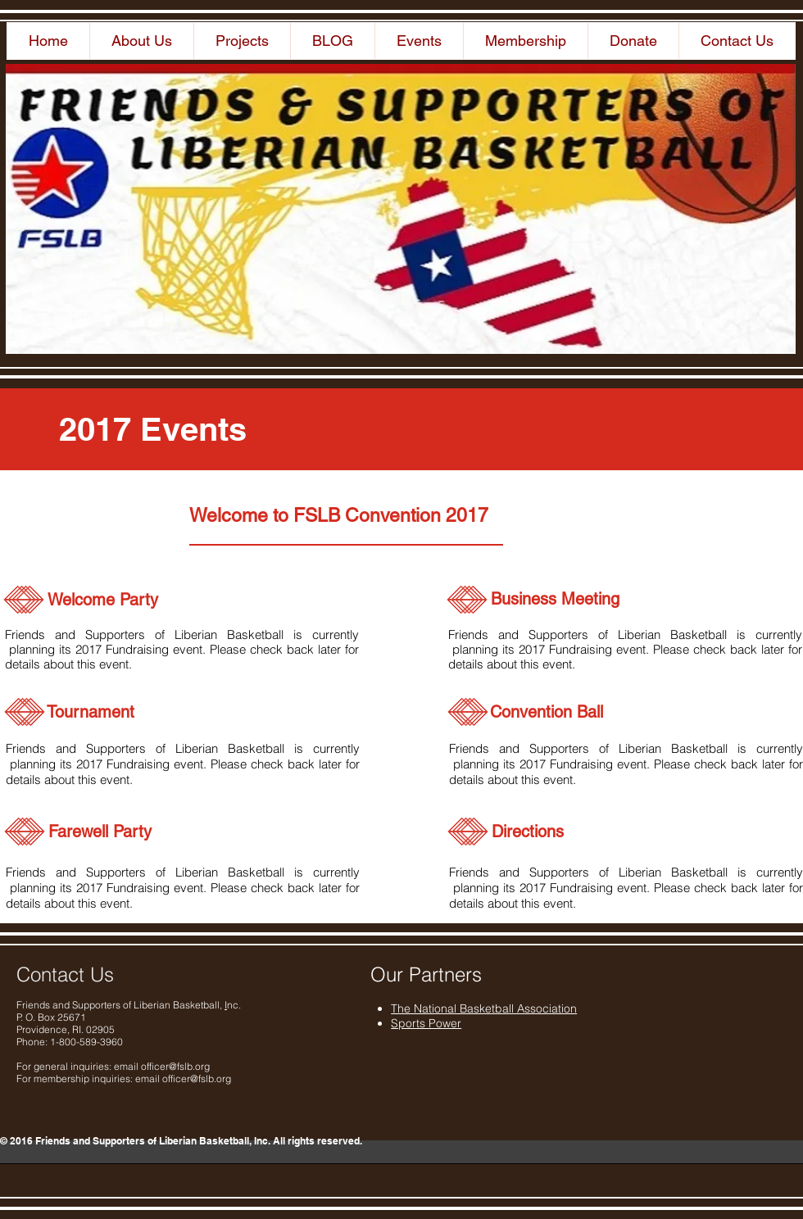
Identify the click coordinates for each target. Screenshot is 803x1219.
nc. (234, 1005)
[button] (141, 41)
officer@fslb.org (175, 1066)
